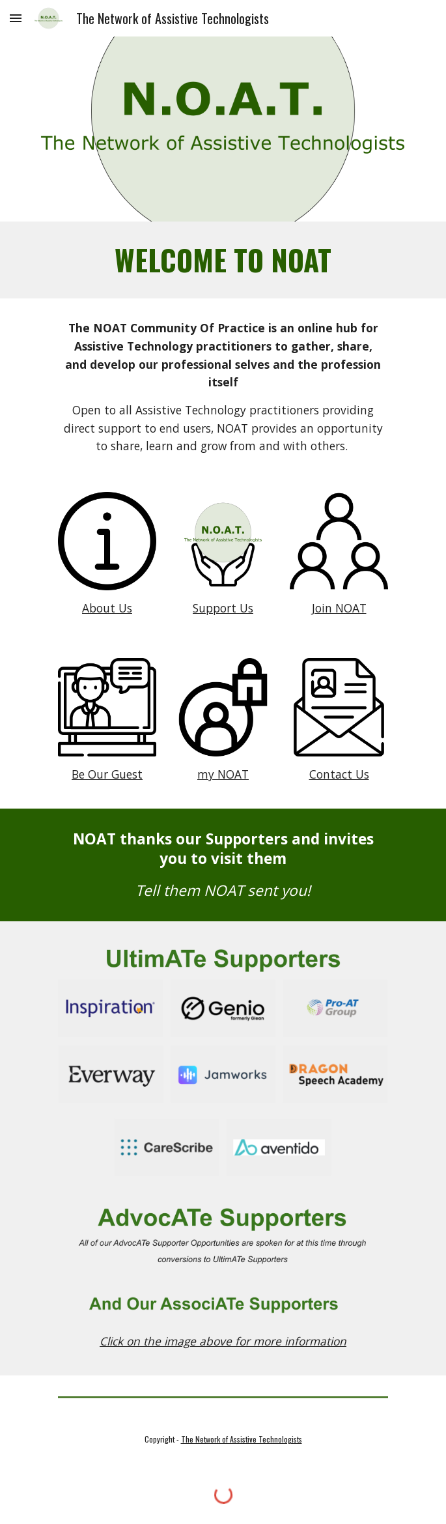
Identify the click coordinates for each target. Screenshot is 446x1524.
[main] (223, 260)
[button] (15, 18)
